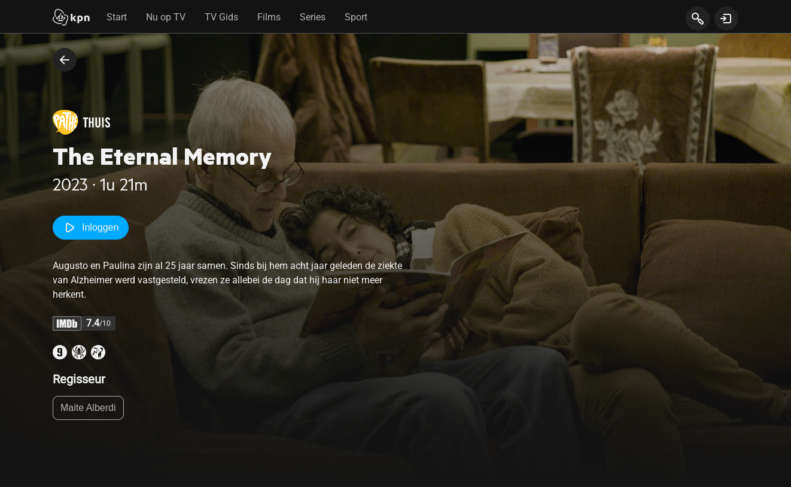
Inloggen (90, 227)
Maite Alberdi (88, 408)
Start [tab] (117, 17)
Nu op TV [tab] (165, 17)
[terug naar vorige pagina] (65, 60)
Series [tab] (312, 17)
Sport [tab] (356, 17)
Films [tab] (269, 17)
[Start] (71, 19)
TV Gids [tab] (221, 17)
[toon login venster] (726, 19)
